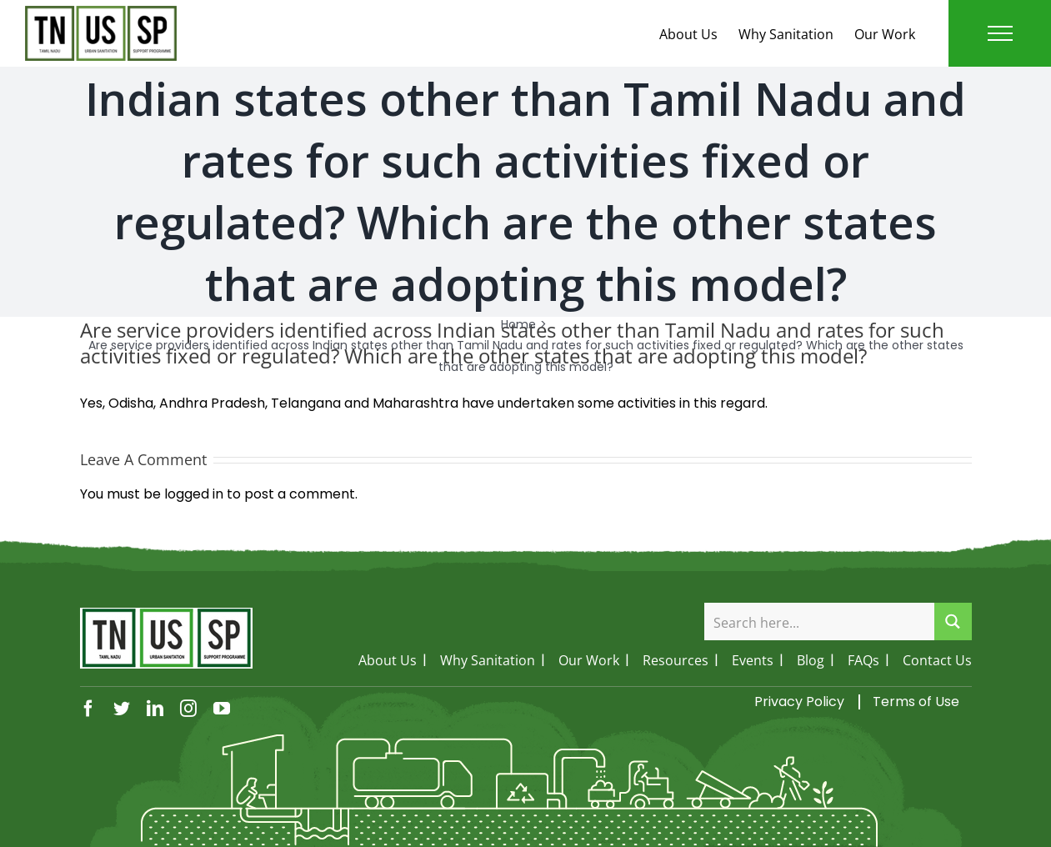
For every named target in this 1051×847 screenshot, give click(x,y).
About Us (688, 34)
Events (752, 660)
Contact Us (937, 660)
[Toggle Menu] (1000, 33)
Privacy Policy (799, 701)
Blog (810, 660)
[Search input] (820, 621)
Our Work (884, 34)
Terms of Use (916, 701)
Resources (675, 660)
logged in (193, 494)
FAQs (863, 660)
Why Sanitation (785, 34)
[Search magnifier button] (953, 621)
